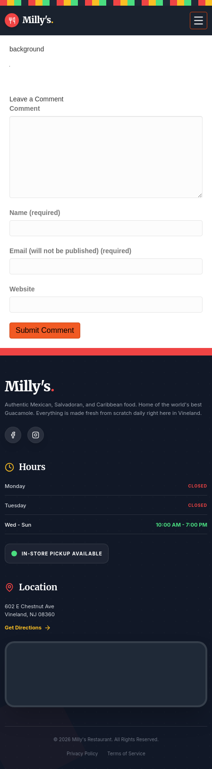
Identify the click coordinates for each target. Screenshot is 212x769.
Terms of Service (126, 753)
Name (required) (34, 212)
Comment (24, 108)
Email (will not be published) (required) (70, 251)
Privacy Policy (82, 753)
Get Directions (28, 627)
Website (21, 289)
